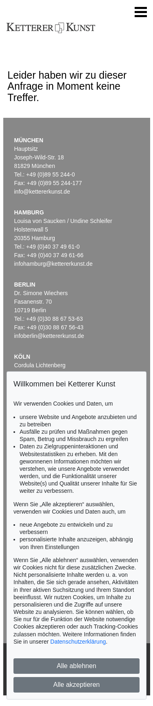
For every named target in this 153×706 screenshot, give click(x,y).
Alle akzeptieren (76, 684)
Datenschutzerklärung (78, 641)
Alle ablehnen (76, 665)
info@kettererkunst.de (42, 191)
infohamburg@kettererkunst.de (53, 263)
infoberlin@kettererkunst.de (49, 336)
